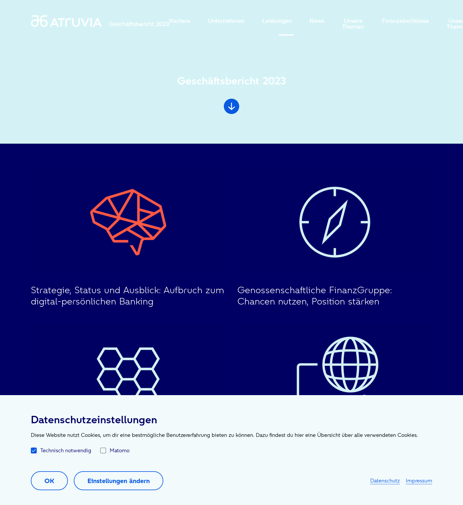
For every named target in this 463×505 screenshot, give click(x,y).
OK (49, 481)
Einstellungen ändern (118, 481)
